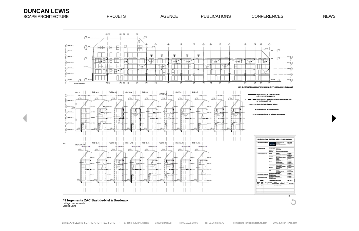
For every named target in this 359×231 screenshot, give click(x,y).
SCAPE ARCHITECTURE (46, 17)
